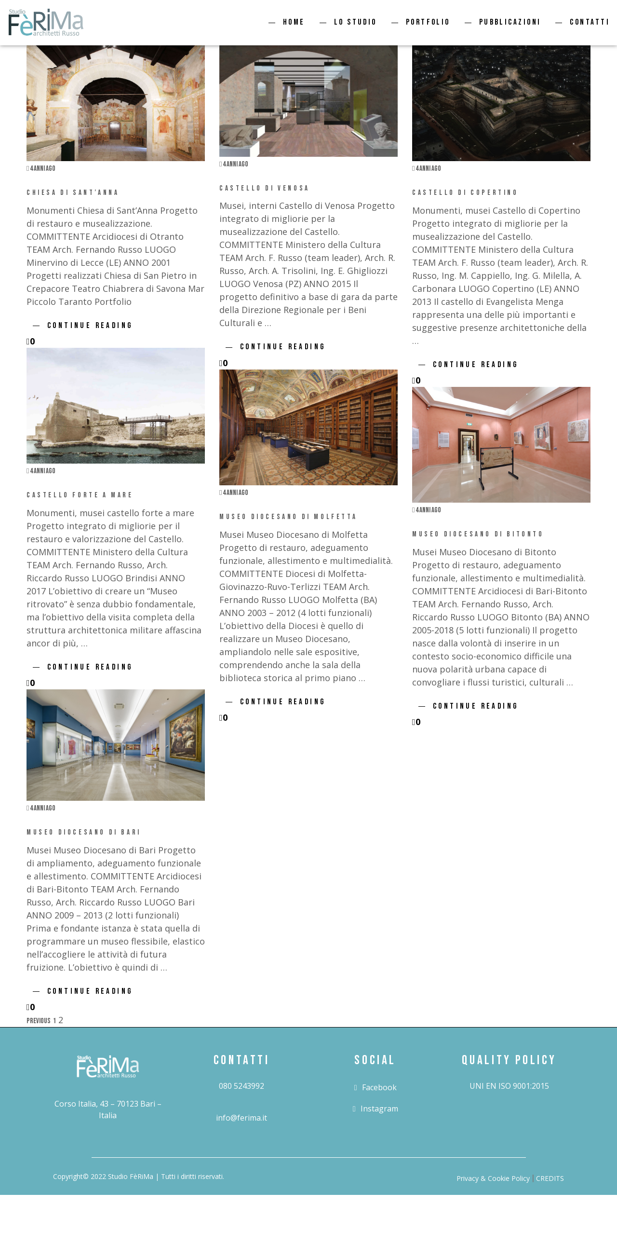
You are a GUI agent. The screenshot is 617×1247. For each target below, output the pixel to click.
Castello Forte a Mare (80, 495)
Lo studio (355, 22)
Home (294, 22)
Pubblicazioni (510, 22)
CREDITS (550, 1178)
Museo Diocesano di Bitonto (478, 534)
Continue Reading (90, 325)
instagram (375, 1108)
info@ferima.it (241, 1117)
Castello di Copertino (465, 192)
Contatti (590, 22)
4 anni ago (41, 168)
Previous (39, 1021)
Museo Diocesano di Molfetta (288, 516)
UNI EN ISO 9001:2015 (509, 1086)
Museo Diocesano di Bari (84, 832)
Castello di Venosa (264, 188)
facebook (375, 1087)
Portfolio (428, 22)
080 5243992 (241, 1086)
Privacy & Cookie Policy (493, 1178)
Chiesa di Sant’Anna (73, 192)
